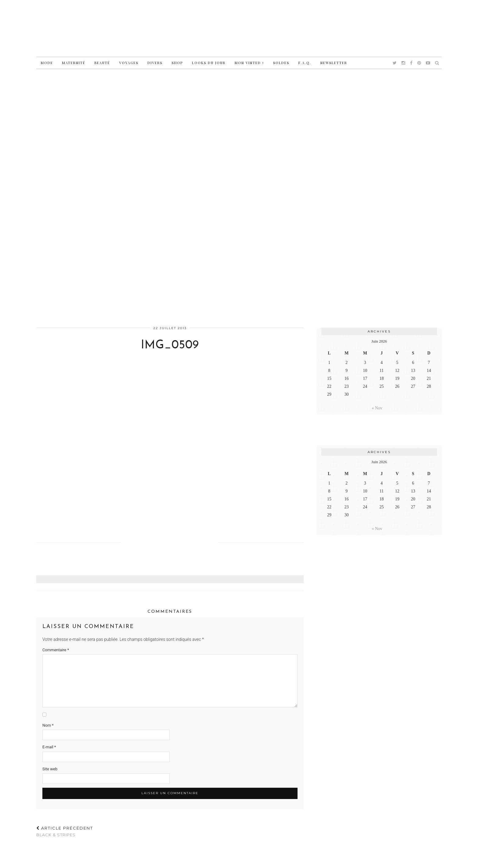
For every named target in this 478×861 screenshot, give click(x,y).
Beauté (102, 62)
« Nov (377, 408)
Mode (47, 62)
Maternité (73, 62)
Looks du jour (209, 62)
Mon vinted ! (249, 62)
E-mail (49, 747)
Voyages (128, 62)
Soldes (281, 62)
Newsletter (333, 62)
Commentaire (55, 650)
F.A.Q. (304, 62)
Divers (155, 62)
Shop (177, 62)
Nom (48, 725)
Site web (49, 769)
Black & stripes (64, 831)
